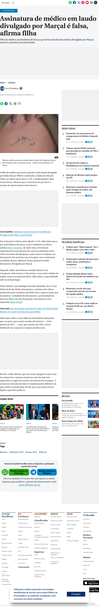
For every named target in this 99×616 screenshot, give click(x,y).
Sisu (19, 551)
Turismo (4, 571)
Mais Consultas (15, 248)
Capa (3, 519)
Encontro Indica (88, 552)
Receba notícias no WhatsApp (19, 472)
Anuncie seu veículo (73, 521)
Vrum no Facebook (73, 541)
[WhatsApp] (70, 4)
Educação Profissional (25, 555)
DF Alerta (86, 519)
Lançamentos (55, 529)
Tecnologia (5, 567)
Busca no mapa (55, 525)
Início (2, 82)
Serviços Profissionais (41, 544)
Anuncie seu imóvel (57, 521)
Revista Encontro (88, 536)
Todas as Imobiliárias (57, 557)
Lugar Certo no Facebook (55, 553)
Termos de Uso (6, 584)
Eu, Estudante (23, 515)
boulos (4, 452)
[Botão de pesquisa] (12, 3)
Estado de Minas (88, 561)
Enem (20, 535)
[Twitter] (78, 4)
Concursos (23, 567)
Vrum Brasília (87, 531)
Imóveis (36, 527)
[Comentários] (19, 104)
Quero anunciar (39, 523)
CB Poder (86, 527)
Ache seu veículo (72, 517)
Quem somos (6, 575)
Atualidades (87, 548)
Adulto (36, 540)
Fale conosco (22, 563)
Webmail (37, 517)
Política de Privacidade (5, 580)
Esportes (4, 547)
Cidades (4, 523)
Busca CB (37, 567)
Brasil (3, 531)
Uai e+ (85, 569)
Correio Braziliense (7, 515)
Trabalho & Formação (25, 527)
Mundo (4, 539)
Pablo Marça (16, 302)
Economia (5, 535)
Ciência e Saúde (7, 555)
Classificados (41, 520)
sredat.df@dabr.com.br (29, 485)
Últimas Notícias (23, 539)
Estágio (20, 531)
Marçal (43, 452)
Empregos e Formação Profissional (41, 536)
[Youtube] (87, 4)
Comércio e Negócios (41, 548)
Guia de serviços (56, 537)
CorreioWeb (40, 514)
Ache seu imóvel (56, 517)
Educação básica (23, 519)
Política (11, 82)
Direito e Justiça (7, 551)
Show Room (54, 541)
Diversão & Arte (7, 543)
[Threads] (95, 4)
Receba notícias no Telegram (47, 472)
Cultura (20, 543)
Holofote (4, 563)
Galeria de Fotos (56, 549)
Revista (85, 544)
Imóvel (54, 514)
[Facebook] (74, 4)
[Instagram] (83, 4)
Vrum (70, 514)
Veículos (37, 531)
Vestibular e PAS (23, 547)
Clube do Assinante (40, 571)
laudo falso (32, 452)
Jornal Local (87, 523)
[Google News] (91, 4)
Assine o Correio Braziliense (39, 575)
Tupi (84, 573)
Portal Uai (86, 565)
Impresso (39, 552)
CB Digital (37, 563)
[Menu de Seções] (6, 3)
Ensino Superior (23, 523)
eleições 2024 (17, 452)
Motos (69, 537)
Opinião (4, 559)
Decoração (54, 545)
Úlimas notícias (55, 533)
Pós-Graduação (23, 559)
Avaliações (70, 529)
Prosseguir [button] (76, 594)
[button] (43, 599)
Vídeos (69, 533)
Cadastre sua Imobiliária (55, 562)
